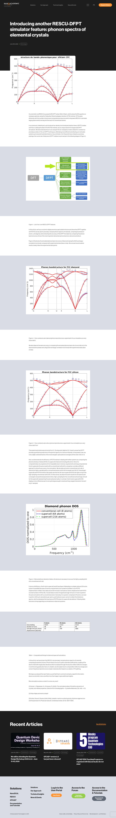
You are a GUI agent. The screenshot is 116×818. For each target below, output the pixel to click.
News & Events (72, 5)
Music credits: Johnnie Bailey (65, 814)
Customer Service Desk (78, 795)
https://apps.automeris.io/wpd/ (39, 693)
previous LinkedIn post (38, 125)
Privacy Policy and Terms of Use (81, 814)
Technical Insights (58, 5)
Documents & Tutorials (99, 798)
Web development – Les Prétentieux (98, 814)
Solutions (33, 5)
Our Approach (44, 5)
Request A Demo (105, 5)
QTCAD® (13, 800)
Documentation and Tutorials (16, 804)
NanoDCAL (14, 793)
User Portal (56, 795)
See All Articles (101, 724)
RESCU (13, 797)
